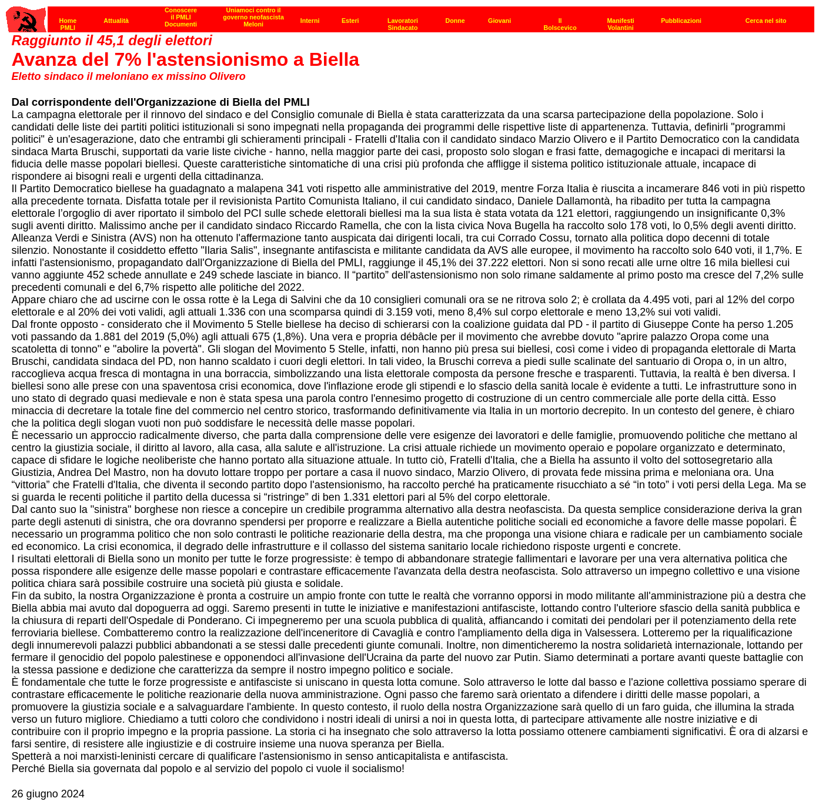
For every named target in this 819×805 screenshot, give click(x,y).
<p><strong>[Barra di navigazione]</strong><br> (410, 16)
